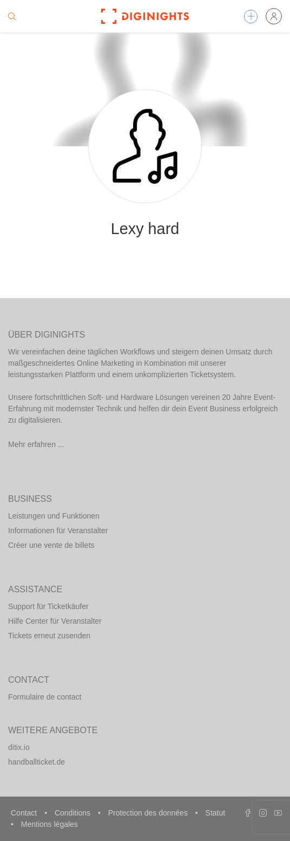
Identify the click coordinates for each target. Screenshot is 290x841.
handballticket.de (36, 762)
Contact (25, 812)
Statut (216, 812)
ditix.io (19, 747)
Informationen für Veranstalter (58, 530)
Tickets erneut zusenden (49, 635)
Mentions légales (49, 824)
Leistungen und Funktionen (54, 516)
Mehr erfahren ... (36, 444)
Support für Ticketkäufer (48, 606)
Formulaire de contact (44, 697)
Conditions (74, 812)
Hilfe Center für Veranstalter (55, 621)
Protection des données (149, 812)
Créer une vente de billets (51, 545)
